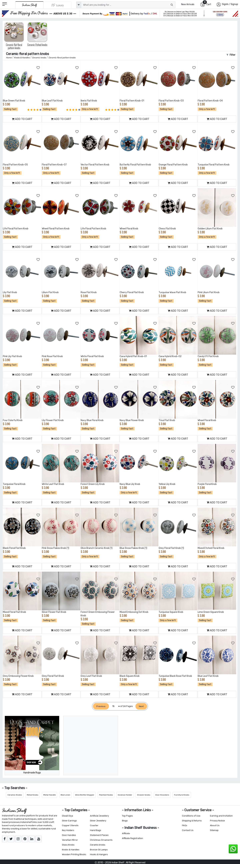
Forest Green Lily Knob (93, 484)
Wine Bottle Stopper (84, 795)
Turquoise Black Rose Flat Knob (175, 676)
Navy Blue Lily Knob (130, 484)
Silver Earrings (69, 820)
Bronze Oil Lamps (99, 849)
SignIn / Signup (230, 4)
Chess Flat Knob (167, 228)
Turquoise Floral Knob (14, 484)
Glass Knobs (68, 845)
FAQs (184, 825)
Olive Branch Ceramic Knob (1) (96, 548)
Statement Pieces (99, 835)
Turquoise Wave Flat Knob (172, 292)
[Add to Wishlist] (38, 67)
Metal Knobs (32, 795)
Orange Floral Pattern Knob (173, 164)
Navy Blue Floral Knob (92, 420)
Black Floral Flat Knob (14, 548)
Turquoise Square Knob (171, 612)
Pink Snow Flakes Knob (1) (55, 548)
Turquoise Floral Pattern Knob (214, 164)
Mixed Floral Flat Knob (14, 612)
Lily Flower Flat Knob (53, 420)
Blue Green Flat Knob (14, 100)
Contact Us (188, 830)
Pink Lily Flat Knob (12, 356)
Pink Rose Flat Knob (52, 356)
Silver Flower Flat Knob (54, 612)
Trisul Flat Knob (167, 420)
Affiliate (126, 833)
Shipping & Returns (192, 820)
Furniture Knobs (181, 795)
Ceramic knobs (97, 845)
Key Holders (68, 830)
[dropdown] (78, 4)
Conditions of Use (191, 816)
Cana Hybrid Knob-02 (170, 356)
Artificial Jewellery (99, 816)
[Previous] (101, 706)
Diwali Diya (67, 816)
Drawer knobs (143, 795)
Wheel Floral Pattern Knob (56, 228)
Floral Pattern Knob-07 (54, 164)
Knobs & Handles (70, 849)
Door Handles (69, 835)
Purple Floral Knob (207, 484)
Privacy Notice (217, 820)
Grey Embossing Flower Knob (18, 676)
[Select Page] (114, 706)
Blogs (125, 820)
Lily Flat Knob (10, 292)
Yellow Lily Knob (167, 484)
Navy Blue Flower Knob (132, 420)
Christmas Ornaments (101, 840)
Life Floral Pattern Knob (15, 228)
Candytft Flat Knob (208, 356)
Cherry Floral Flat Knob (132, 292)
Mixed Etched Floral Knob (211, 548)
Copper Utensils (70, 825)
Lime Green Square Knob (211, 612)
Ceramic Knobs (15, 795)
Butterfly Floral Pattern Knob (135, 164)
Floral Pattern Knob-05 (15, 164)
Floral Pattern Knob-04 (210, 100)
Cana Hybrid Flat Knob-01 (133, 356)
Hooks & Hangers (99, 854)
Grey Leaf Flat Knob (91, 676)
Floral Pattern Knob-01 (132, 100)
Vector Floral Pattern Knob (95, 164)
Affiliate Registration (132, 838)
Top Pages (127, 816)
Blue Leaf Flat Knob (52, 100)
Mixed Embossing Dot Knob (134, 612)
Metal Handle (49, 795)
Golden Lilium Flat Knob (210, 228)
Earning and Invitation (221, 816)
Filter (230, 54)
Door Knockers (162, 795)
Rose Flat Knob (89, 292)
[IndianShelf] (29, 5)
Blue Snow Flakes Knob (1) (133, 548)
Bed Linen (65, 795)
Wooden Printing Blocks (74, 854)
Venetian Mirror (70, 840)
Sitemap (214, 830)
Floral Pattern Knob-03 (171, 100)
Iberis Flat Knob (89, 100)
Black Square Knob (130, 676)
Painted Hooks (106, 795)
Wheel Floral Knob (129, 228)
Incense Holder (125, 795)
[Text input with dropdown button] (128, 4)
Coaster (94, 825)
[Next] (141, 706)
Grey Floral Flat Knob (53, 676)
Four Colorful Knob (12, 420)
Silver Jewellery (98, 820)
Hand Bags (95, 830)
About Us (215, 825)
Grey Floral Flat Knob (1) (171, 548)
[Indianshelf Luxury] (58, 5)
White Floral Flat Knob (92, 356)
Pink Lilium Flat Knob (209, 292)
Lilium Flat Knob (50, 292)
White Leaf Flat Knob (53, 484)
